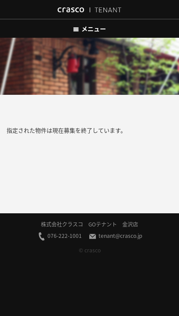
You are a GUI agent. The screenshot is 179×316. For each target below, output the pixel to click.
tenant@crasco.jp (115, 236)
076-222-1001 (59, 236)
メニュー (89, 28)
